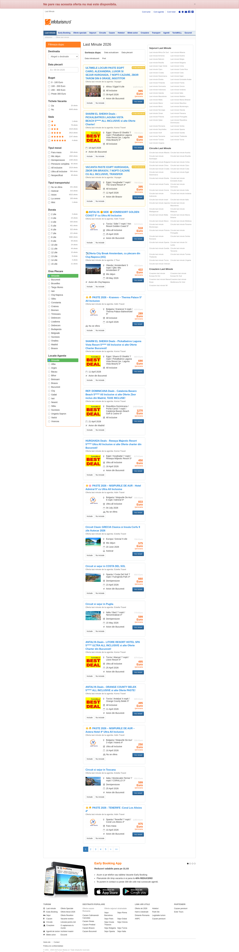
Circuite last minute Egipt (179, 172)
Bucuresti (54, 279)
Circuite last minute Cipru (179, 165)
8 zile (63, 237)
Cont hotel (171, 12)
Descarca (107, 886)
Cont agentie (159, 12)
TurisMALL (177, 33)
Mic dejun (63, 156)
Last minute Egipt (176, 76)
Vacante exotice (67, 913)
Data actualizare (111, 52)
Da (63, 105)
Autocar (63, 190)
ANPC (137, 913)
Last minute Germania (157, 86)
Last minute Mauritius (178, 103)
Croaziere (145, 33)
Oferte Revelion (67, 910)
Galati (52, 394)
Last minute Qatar (155, 120)
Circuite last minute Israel (158, 200)
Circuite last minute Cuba (179, 169)
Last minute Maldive (177, 96)
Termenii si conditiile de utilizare (55, 947)
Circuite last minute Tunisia (180, 254)
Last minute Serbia (177, 126)
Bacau (52, 371)
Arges (52, 368)
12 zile (63, 252)
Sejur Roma (122, 907)
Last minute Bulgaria (178, 63)
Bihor (52, 375)
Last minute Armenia (156, 56)
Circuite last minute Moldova (180, 221)
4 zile (63, 221)
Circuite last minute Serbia (180, 236)
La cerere (63, 198)
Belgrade (54, 333)
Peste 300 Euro (57, 94)
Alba (51, 364)
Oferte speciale (79, 33)
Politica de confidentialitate (53, 940)
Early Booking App (107, 857)
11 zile (63, 248)
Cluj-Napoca (55, 295)
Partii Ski (155, 906)
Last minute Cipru (155, 69)
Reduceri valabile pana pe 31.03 (111, 863)
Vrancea (53, 421)
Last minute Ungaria (156, 143)
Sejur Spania (109, 926)
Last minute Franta (177, 83)
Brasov (53, 348)
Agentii (166, 33)
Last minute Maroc (156, 103)
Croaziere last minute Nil (158, 285)
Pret (104, 58)
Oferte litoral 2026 (68, 906)
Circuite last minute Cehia (179, 162)
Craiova (53, 306)
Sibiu (52, 298)
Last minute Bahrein (156, 59)
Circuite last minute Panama (180, 224)
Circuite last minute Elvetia (159, 178)
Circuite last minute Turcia (159, 260)
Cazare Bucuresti (90, 926)
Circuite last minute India (179, 190)
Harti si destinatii (141, 906)
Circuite (102, 33)
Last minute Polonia (156, 117)
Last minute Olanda (177, 110)
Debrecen (54, 318)
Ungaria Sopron (57, 413)
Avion (63, 194)
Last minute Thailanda (178, 136)
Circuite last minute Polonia (159, 230)
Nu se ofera (63, 187)
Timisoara (54, 314)
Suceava (53, 337)
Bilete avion (133, 33)
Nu (63, 109)
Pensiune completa (63, 163)
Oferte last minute (62, 37)
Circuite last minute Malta (158, 215)
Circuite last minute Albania (159, 152)
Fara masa (63, 152)
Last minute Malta (155, 100)
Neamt (52, 402)
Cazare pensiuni (159, 913)
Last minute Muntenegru (179, 106)
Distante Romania (142, 910)
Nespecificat (63, 175)
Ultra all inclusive (63, 171)
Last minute (50, 33)
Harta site (46, 936)
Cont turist (146, 12)
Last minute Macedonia (158, 96)
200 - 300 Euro (56, 90)
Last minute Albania (177, 52)
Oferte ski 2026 (141, 903)
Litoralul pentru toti (68, 917)
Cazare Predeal (89, 919)
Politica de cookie (49, 949)
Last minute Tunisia (156, 139)
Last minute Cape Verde (158, 66)
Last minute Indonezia (157, 90)
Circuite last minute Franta (159, 184)
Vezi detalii (138, 101)
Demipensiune (63, 160)
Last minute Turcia (177, 139)
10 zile (63, 244)
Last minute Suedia (177, 133)
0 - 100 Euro (55, 82)
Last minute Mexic (156, 106)
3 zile (63, 218)
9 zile (63, 240)
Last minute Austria (177, 56)
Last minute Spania (177, 129)
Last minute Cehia (177, 66)
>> (116, 849)
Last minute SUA (155, 133)
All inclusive (63, 167)
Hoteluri (121, 33)
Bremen (53, 310)
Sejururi (92, 33)
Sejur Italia (121, 926)
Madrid (53, 344)
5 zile (63, 225)
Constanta (54, 302)
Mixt (63, 202)
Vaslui (52, 417)
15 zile (63, 263)
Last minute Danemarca (158, 76)
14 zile (63, 260)
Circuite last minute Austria (180, 152)
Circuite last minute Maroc (159, 221)
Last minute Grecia (177, 86)
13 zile (63, 256)
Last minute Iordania (178, 90)
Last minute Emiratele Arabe (180, 79)
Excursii (188, 33)
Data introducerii (92, 58)
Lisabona (54, 321)
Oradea (53, 340)
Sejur (47, 910)
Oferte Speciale (67, 903)
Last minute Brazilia (156, 63)
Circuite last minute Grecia (159, 190)
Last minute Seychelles (157, 129)
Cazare (112, 33)
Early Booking (64, 33)
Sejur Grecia (122, 917)
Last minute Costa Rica (179, 69)
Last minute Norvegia (157, 110)
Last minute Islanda (156, 93)
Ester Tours (178, 906)
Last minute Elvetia (156, 79)
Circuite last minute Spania (159, 242)
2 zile (63, 214)
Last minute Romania (157, 126)
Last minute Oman (156, 113)
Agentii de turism (51, 926)
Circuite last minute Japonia (159, 203)
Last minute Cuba (177, 73)
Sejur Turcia (122, 922)
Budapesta (54, 329)
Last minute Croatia (156, 73)
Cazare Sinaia (88, 916)
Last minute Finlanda (157, 83)
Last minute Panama (178, 113)
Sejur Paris (108, 913)
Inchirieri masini (67, 926)
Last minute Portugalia (178, 117)
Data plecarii (126, 52)
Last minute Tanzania (157, 136)
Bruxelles (54, 283)
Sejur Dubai (122, 913)
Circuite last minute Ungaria (180, 260)
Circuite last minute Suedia (159, 248)
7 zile (63, 233)
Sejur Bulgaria (110, 922)
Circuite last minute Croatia (159, 169)
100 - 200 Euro (56, 86)
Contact (56, 936)
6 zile (63, 229)
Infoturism (58, 22)
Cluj (51, 391)
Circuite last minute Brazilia (180, 156)
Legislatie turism (159, 910)
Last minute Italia (176, 93)
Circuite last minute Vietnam (159, 264)
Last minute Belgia (177, 59)
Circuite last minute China (158, 165)
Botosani (53, 379)
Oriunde (53, 276)
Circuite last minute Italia (179, 200)
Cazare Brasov (89, 922)
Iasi (51, 291)
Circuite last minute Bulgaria (159, 162)
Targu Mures (55, 287)
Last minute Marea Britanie (180, 100)
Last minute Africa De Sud (159, 52)
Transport (156, 33)
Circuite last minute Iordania (180, 193)
